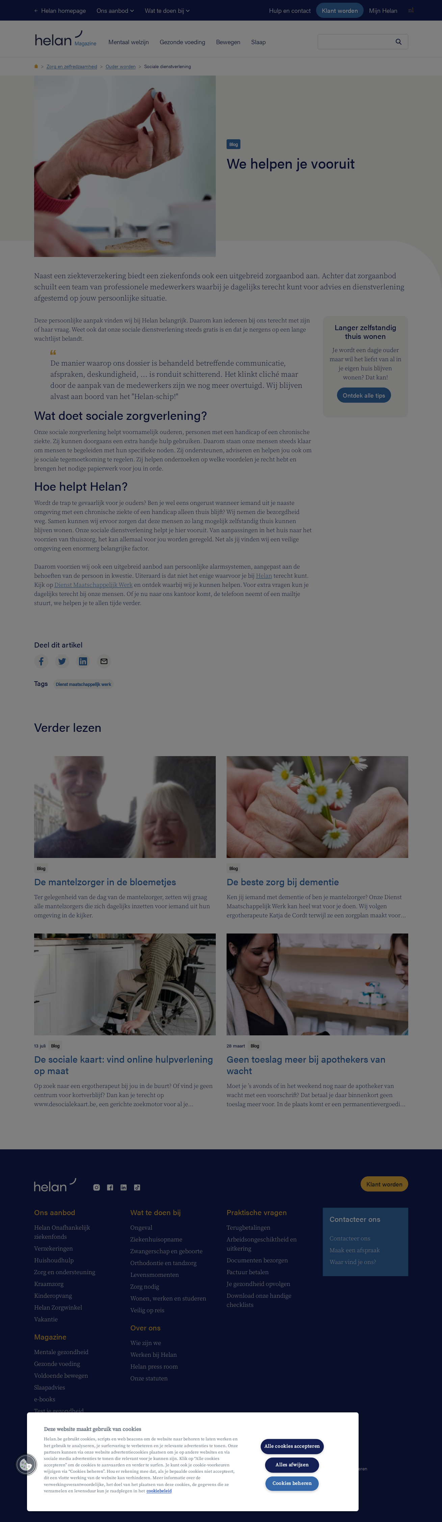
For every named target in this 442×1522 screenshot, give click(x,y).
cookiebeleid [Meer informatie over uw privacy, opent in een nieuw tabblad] (159, 1491)
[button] (26, 1464)
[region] (193, 1461)
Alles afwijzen (292, 1465)
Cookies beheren (292, 1483)
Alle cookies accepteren (292, 1446)
